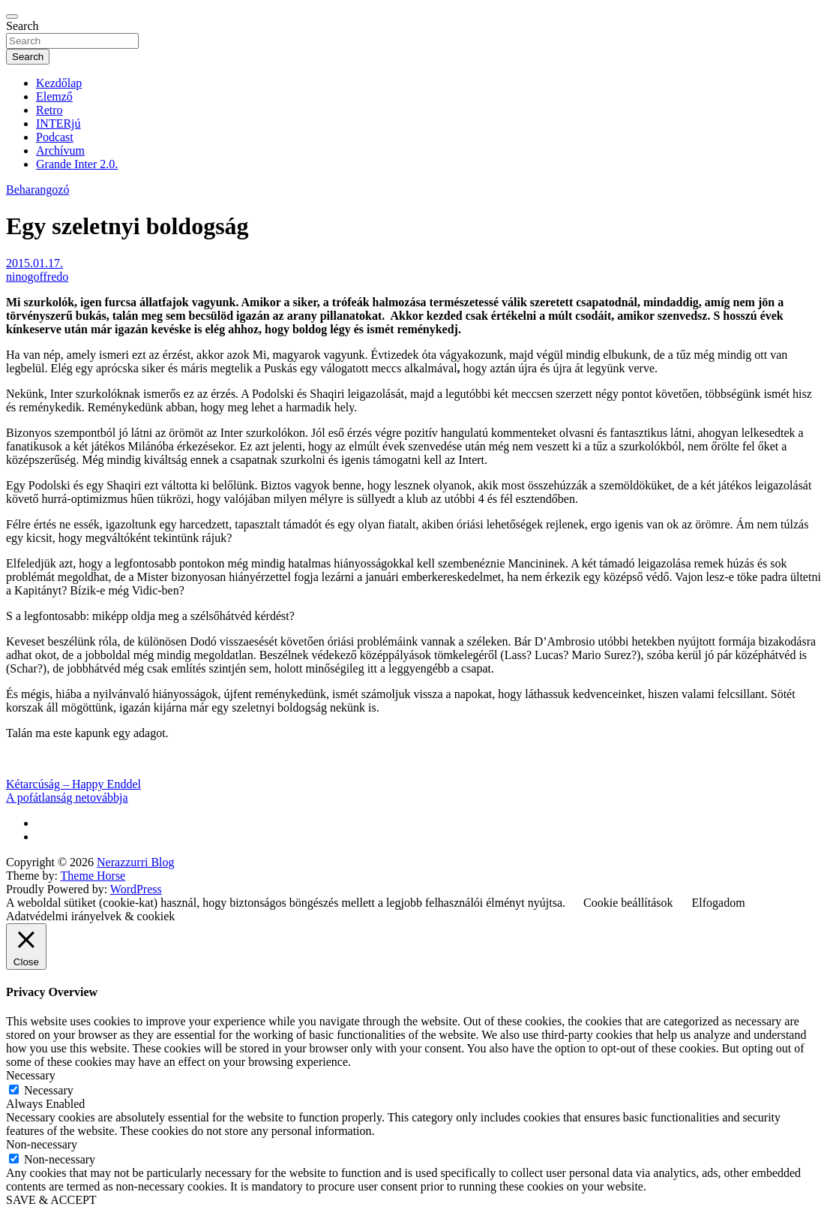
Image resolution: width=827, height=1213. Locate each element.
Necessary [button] (30, 1075)
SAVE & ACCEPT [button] (51, 1199)
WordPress (136, 889)
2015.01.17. (34, 263)
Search (22, 26)
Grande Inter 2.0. (77, 164)
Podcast (54, 137)
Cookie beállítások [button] (628, 902)
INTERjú (58, 123)
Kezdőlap (59, 83)
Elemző (54, 96)
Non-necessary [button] (41, 1144)
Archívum (60, 150)
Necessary (48, 1090)
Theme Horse (93, 875)
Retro (49, 110)
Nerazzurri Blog (136, 862)
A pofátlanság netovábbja (67, 797)
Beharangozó (37, 189)
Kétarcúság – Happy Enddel (73, 784)
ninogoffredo (37, 276)
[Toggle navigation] (12, 16)
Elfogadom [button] (718, 902)
